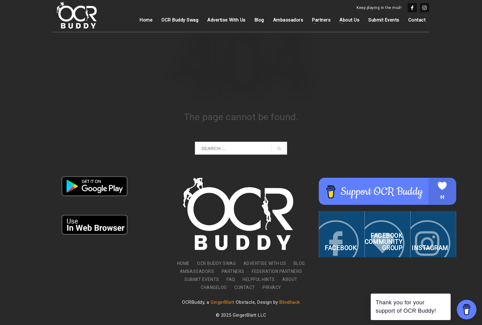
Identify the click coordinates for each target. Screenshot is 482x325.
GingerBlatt (223, 302)
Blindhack (289, 302)
